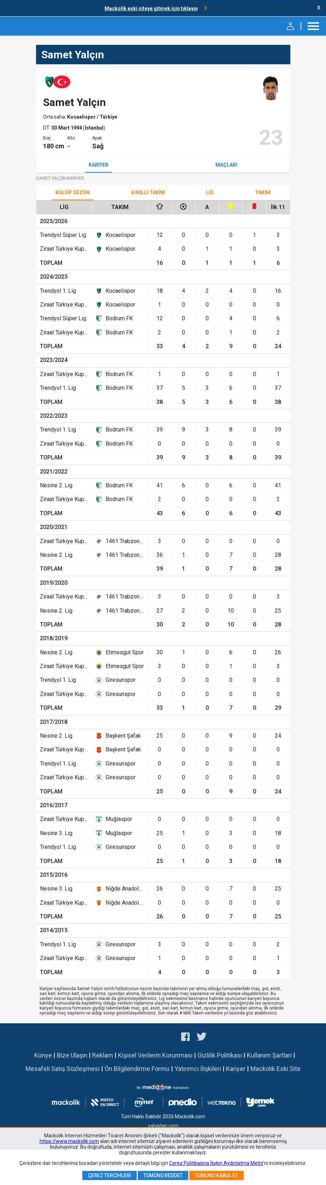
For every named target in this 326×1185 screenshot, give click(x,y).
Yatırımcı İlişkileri (197, 1068)
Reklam (102, 1055)
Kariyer (98, 165)
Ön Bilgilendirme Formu (137, 1068)
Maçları (226, 165)
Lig (210, 192)
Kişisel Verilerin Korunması (155, 1055)
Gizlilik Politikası (219, 1055)
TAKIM (263, 192)
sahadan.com (163, 1126)
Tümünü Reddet (163, 1175)
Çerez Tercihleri (109, 1175)
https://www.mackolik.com (69, 1141)
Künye (43, 1055)
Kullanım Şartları (269, 1055)
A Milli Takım (148, 192)
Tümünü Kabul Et (216, 1175)
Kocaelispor (82, 117)
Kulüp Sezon (72, 192)
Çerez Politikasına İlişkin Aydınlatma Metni (216, 1163)
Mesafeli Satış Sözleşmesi (62, 1068)
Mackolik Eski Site (275, 1068)
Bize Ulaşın (72, 1055)
